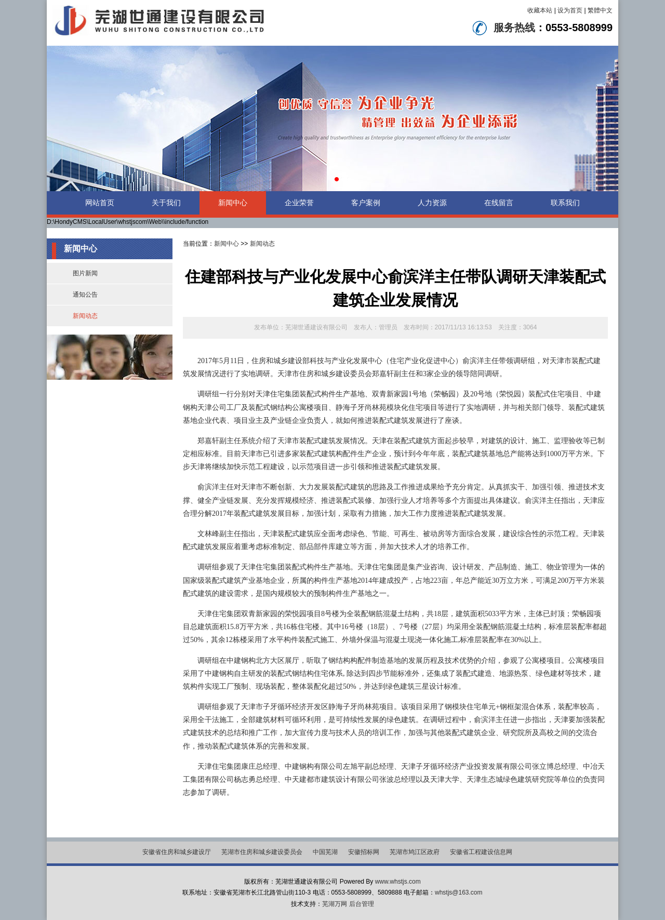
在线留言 (498, 202)
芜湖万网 (334, 904)
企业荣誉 (299, 202)
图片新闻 (85, 273)
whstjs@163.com (459, 892)
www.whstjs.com (398, 881)
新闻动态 (85, 315)
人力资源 (432, 202)
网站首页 (99, 202)
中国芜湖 (325, 852)
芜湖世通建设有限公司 (316, 327)
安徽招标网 (363, 852)
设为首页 (569, 10)
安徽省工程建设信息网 (481, 852)
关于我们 (166, 202)
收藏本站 (539, 10)
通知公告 (85, 294)
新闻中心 (232, 202)
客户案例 (365, 202)
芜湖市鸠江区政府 (415, 852)
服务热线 (514, 27)
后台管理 (361, 904)
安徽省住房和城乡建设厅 (176, 852)
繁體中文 (600, 10)
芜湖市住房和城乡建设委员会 (261, 852)
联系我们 (565, 202)
